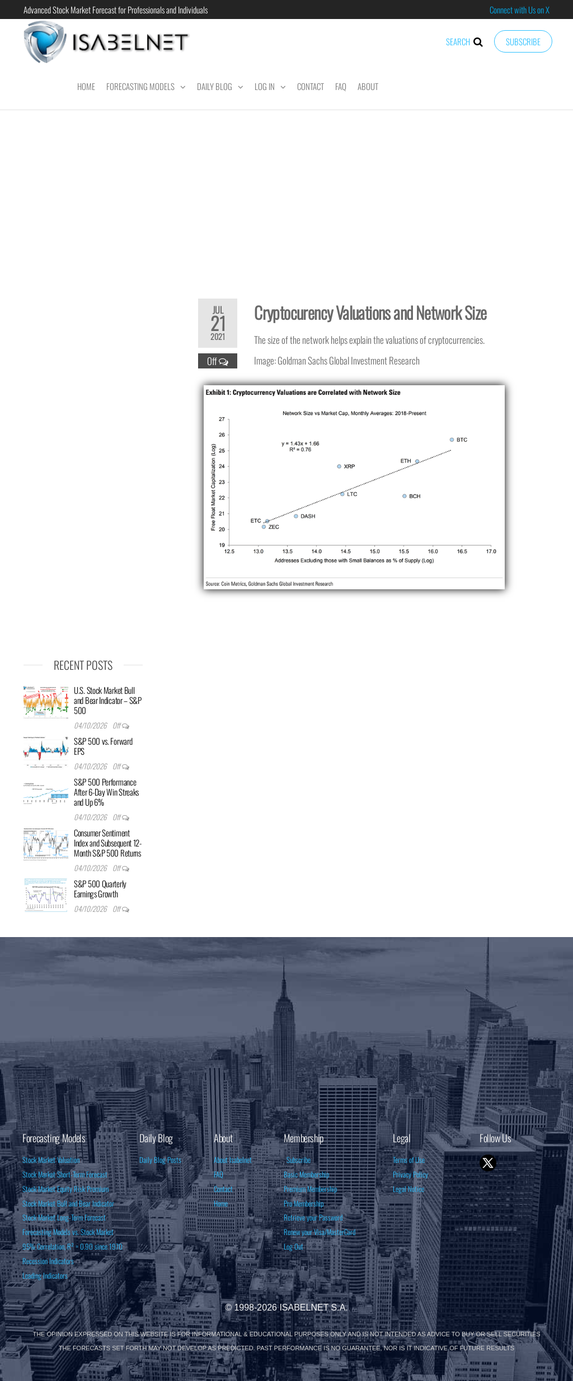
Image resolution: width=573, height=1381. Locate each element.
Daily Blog (214, 86)
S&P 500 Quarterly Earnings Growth (100, 888)
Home (86, 86)
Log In (265, 86)
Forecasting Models (140, 86)
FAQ (340, 86)
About (368, 86)
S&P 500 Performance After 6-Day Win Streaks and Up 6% (106, 791)
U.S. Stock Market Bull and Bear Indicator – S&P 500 (108, 700)
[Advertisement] (286, 197)
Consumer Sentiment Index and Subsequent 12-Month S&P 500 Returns (108, 842)
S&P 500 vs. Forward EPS (103, 746)
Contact (310, 86)
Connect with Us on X (519, 9)
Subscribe (523, 41)
